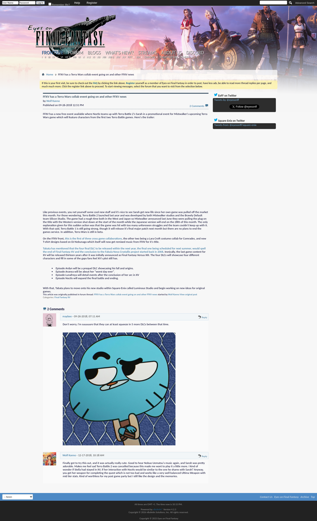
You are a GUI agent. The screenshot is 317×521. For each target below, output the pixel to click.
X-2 (88, 57)
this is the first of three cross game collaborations (93, 238)
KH (138, 57)
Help (77, 2)
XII (98, 57)
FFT (130, 57)
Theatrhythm (168, 57)
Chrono (149, 57)
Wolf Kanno (173, 294)
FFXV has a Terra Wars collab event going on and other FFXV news (125, 294)
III (49, 57)
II (45, 57)
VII (66, 57)
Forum (75, 53)
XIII (104, 57)
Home (49, 74)
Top (313, 497)
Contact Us (266, 497)
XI (94, 57)
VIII (74, 57)
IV (53, 57)
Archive (304, 497)
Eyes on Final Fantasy (286, 497)
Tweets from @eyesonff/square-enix (235, 125)
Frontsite (52, 53)
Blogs (94, 53)
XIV (118, 57)
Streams (147, 53)
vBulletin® (158, 509)
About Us (171, 53)
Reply (202, 317)
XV (123, 57)
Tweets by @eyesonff (226, 99)
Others (185, 57)
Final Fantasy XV (62, 297)
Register (92, 2)
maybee (67, 316)
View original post (188, 294)
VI (62, 57)
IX (79, 57)
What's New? (119, 53)
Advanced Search (304, 3)
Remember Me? (59, 4)
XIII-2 (111, 57)
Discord (195, 53)
